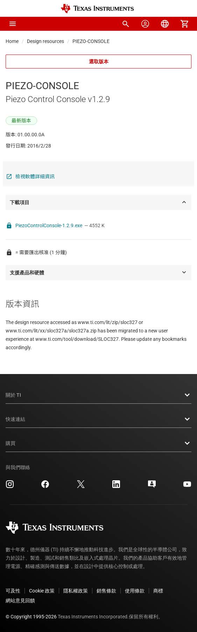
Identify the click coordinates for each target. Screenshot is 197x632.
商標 (158, 591)
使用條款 (135, 591)
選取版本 (98, 61)
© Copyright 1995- (31, 616)
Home (12, 41)
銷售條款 (106, 591)
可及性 (13, 591)
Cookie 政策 (42, 591)
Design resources (45, 41)
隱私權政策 (75, 591)
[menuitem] (125, 24)
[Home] (97, 8)
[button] (12, 24)
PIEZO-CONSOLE (91, 41)
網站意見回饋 (20, 600)
